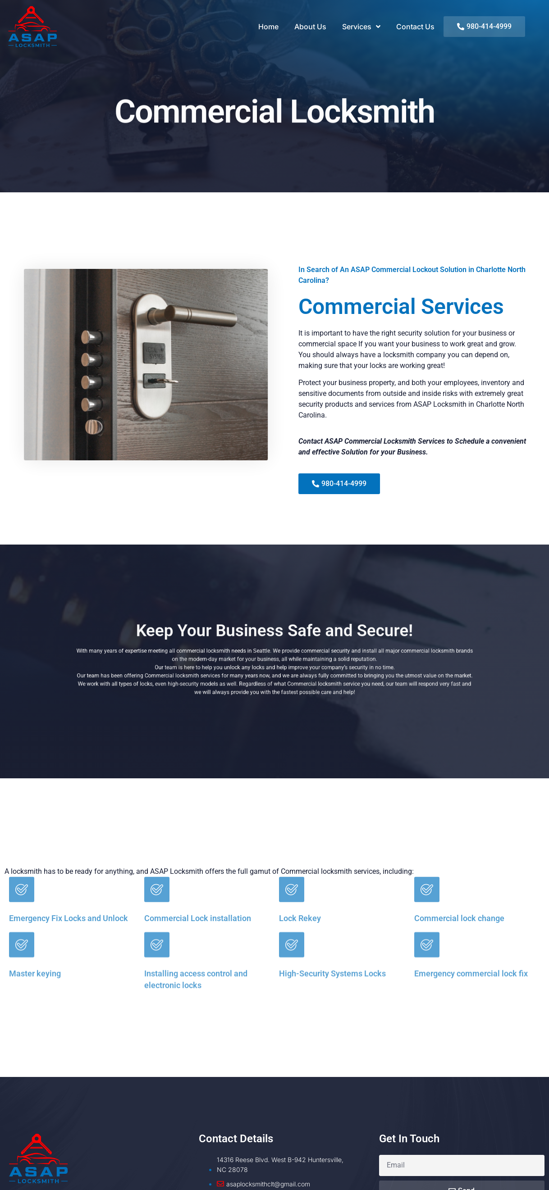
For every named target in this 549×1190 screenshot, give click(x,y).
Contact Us (415, 26)
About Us (310, 26)
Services (361, 26)
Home (268, 26)
